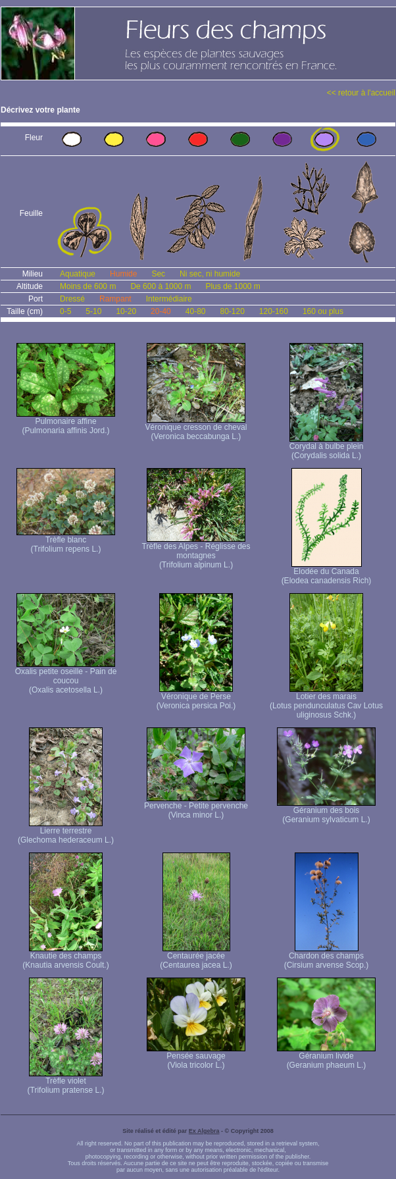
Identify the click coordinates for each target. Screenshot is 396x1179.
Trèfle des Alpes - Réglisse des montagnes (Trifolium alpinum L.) (196, 552)
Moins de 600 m (88, 286)
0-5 (65, 311)
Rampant (115, 298)
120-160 (273, 311)
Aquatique (77, 273)
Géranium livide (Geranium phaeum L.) (326, 1057)
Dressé (72, 298)
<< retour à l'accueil (361, 92)
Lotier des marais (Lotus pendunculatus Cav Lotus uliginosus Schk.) (326, 702)
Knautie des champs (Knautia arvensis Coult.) (65, 957)
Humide (123, 273)
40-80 (196, 311)
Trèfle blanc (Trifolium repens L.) (65, 541)
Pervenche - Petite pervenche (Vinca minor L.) (196, 807)
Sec (158, 273)
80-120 (232, 311)
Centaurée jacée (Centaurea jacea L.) (196, 957)
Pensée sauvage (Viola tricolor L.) (196, 1057)
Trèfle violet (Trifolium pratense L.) (66, 1082)
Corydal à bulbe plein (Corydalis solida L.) (326, 447)
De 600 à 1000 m (160, 286)
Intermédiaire (169, 298)
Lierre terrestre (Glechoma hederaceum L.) (66, 832)
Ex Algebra (204, 1131)
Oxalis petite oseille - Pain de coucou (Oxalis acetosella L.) (66, 677)
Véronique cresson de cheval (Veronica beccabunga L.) (196, 428)
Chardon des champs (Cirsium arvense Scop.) (326, 957)
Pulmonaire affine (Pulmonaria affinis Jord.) (65, 422)
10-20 (126, 311)
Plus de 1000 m (232, 286)
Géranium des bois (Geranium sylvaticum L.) (326, 811)
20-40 (161, 311)
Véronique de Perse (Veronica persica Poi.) (196, 697)
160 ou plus (323, 311)
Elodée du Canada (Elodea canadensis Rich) (327, 572)
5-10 (93, 311)
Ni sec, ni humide (210, 273)
